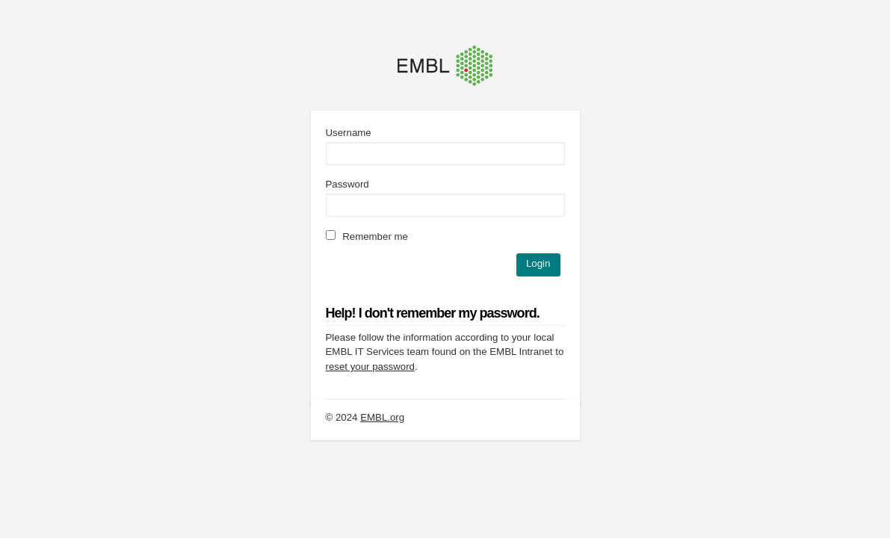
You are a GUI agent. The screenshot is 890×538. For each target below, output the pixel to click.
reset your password (370, 366)
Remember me (367, 236)
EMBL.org (382, 417)
